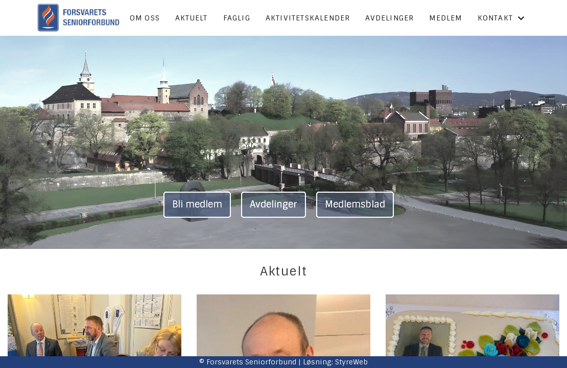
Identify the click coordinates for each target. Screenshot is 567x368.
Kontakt (501, 17)
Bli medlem (197, 204)
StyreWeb (351, 361)
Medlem (445, 17)
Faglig (236, 17)
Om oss (145, 17)
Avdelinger (389, 17)
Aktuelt (191, 17)
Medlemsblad (355, 204)
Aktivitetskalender (308, 17)
